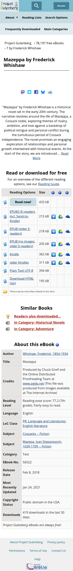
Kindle (14, 254)
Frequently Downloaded (22, 29)
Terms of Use (38, 550)
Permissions (17, 550)
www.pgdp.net (33, 383)
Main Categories (56, 29)
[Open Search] (37, 6)
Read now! (23, 202)
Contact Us (59, 550)
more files (29, 291)
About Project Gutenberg (26, 542)
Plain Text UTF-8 (21, 270)
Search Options (56, 17)
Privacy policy (56, 542)
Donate (61, 5)
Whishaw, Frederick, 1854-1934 (45, 354)
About (11, 17)
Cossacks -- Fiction (36, 434)
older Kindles (19, 262)
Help (37, 559)
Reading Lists (31, 17)
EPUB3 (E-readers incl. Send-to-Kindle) (22, 216)
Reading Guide (48, 184)
